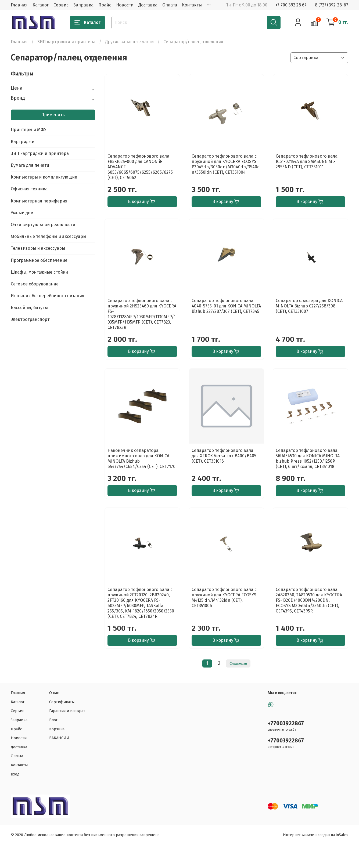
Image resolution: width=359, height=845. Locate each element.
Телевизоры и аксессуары (38, 248)
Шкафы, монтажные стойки (39, 272)
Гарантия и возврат (67, 711)
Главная (19, 5)
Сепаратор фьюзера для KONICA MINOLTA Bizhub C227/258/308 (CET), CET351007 (309, 306)
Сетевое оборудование (35, 283)
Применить (53, 114)
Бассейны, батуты (29, 307)
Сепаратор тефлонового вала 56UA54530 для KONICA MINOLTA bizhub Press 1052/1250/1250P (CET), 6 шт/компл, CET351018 (308, 458)
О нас (54, 693)
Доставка (147, 5)
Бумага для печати (30, 165)
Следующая (238, 663)
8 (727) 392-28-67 (331, 5)
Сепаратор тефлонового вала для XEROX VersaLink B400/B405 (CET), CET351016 (224, 456)
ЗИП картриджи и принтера (66, 41)
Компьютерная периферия (39, 201)
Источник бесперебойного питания (47, 295)
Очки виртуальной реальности (43, 224)
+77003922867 (286, 723)
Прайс (104, 5)
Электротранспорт (30, 319)
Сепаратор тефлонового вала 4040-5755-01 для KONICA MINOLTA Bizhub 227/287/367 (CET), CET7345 (226, 306)
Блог (53, 720)
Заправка (83, 5)
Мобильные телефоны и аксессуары (48, 236)
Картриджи (22, 141)
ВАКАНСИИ (59, 738)
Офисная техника (29, 188)
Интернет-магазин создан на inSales (315, 835)
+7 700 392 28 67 (291, 5)
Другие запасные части (129, 41)
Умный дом (22, 212)
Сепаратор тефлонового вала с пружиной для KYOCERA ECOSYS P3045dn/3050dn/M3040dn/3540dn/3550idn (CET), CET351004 (226, 164)
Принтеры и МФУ (28, 129)
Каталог (41, 5)
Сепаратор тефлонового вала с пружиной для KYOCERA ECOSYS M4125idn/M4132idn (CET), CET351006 (224, 597)
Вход (15, 774)
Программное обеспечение (39, 260)
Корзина (56, 729)
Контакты (192, 5)
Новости (125, 5)
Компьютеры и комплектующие (44, 177)
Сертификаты (61, 702)
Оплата (169, 5)
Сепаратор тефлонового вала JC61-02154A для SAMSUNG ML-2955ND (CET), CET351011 (307, 161)
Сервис (61, 5)
